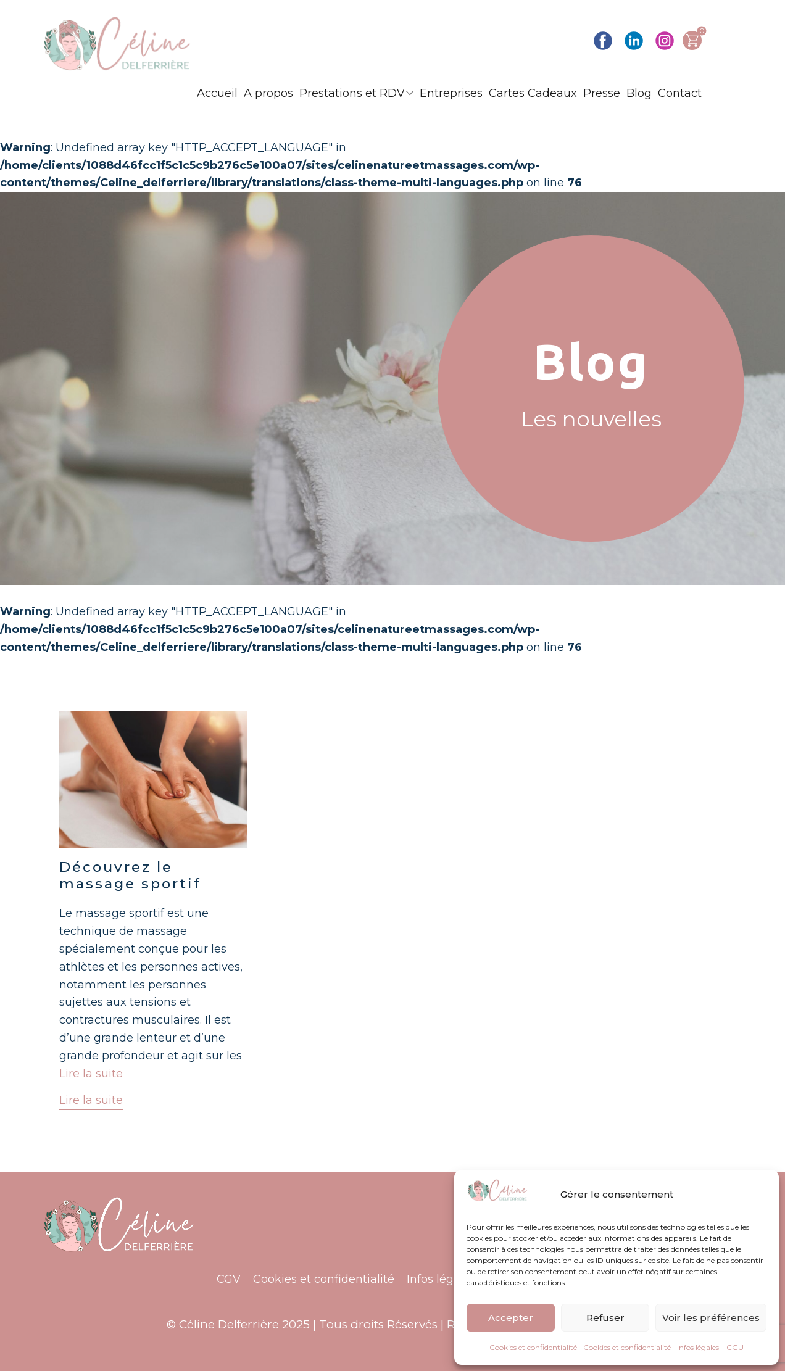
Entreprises (451, 93)
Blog (639, 93)
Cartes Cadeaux (533, 93)
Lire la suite (91, 1073)
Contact (680, 93)
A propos (268, 93)
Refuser (605, 1317)
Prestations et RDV (352, 93)
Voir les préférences (711, 1317)
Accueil (217, 93)
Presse (601, 93)
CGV (229, 1279)
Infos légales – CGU (710, 1347)
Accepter (510, 1317)
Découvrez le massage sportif (130, 875)
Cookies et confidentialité (533, 1347)
